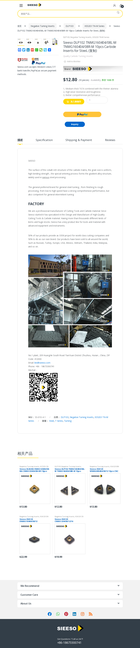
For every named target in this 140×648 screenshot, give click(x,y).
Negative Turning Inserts (43, 26)
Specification (44, 140)
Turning (67, 420)
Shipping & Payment (78, 140)
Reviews (110, 140)
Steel (51, 420)
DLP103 (69, 26)
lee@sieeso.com (42, 362)
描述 (20, 140)
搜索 (118, 13)
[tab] (20, 141)
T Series (59, 420)
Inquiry (74, 124)
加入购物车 (76, 101)
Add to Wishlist (73, 61)
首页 (19, 26)
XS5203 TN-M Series (94, 26)
